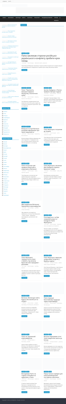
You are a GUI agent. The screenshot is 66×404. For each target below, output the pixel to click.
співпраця (51, 95)
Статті (9, 1)
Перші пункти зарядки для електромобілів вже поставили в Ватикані (53, 375)
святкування (36, 304)
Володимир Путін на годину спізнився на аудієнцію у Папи (28, 375)
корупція (23, 172)
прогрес (45, 380)
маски (50, 343)
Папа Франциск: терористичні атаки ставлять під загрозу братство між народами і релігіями (30, 260)
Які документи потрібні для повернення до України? (10, 57)
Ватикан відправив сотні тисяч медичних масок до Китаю (53, 338)
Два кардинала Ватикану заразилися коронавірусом (31, 205)
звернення (45, 63)
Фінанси (56, 20)
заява (36, 170)
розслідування (49, 225)
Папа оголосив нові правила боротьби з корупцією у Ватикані (29, 167)
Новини (5, 1)
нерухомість (37, 133)
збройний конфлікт (38, 63)
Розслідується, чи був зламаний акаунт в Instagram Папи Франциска (51, 219)
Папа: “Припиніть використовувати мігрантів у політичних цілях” (29, 92)
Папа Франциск (28, 98)
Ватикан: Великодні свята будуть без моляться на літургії (30, 299)
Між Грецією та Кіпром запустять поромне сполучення (9, 41)
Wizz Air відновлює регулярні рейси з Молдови (8, 31)
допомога (61, 341)
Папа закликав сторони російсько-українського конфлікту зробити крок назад (40, 58)
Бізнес (4, 17)
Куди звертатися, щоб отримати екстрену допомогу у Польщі (9, 52)
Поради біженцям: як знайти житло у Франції (9, 73)
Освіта (23, 17)
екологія (58, 379)
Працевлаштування (47, 17)
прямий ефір (52, 264)
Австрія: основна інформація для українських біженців (9, 36)
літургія (48, 264)
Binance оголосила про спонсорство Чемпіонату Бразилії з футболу (9, 26)
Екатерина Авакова (53, 262)
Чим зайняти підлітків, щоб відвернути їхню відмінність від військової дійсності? (10, 85)
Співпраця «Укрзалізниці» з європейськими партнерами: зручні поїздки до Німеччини (10, 47)
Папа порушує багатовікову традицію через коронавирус (52, 299)
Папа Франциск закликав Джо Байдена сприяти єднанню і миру (53, 167)
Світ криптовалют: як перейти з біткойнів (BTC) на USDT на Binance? (9, 63)
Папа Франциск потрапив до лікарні (53, 130)
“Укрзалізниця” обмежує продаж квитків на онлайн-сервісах (9, 69)
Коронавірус (27, 209)
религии (23, 267)
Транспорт (37, 17)
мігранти (36, 97)
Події (28, 53)
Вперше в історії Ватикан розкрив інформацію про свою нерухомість (30, 130)
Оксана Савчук (30, 303)
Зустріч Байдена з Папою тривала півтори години (53, 91)
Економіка (11, 17)
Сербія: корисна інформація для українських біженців (10, 97)
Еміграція (18, 17)
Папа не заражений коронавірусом (28, 337)
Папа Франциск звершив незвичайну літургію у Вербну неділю (53, 259)
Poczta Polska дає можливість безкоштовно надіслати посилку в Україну (9, 91)
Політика (29, 17)
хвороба (28, 341)
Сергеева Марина (31, 340)
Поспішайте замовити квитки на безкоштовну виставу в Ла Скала (10, 102)
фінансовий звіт (24, 135)
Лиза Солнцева (31, 63)
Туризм (56, 17)
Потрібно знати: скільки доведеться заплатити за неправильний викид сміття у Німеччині (10, 79)
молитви (36, 266)
